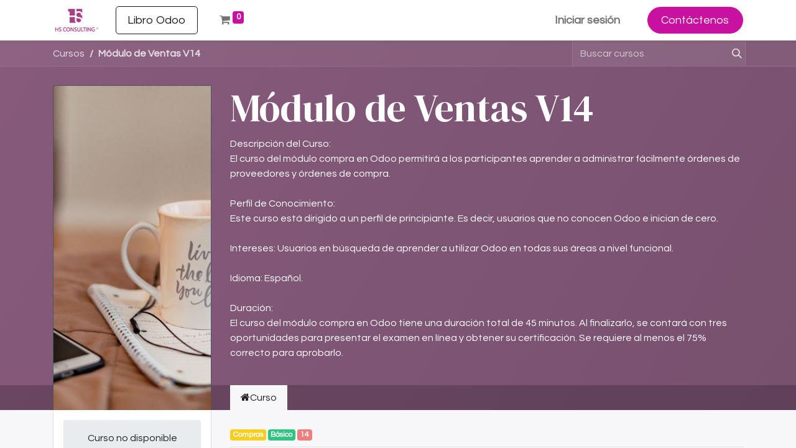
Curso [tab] (259, 397)
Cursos (69, 53)
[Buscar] (731, 53)
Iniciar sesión (587, 20)
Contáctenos (695, 20)
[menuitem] (157, 20)
